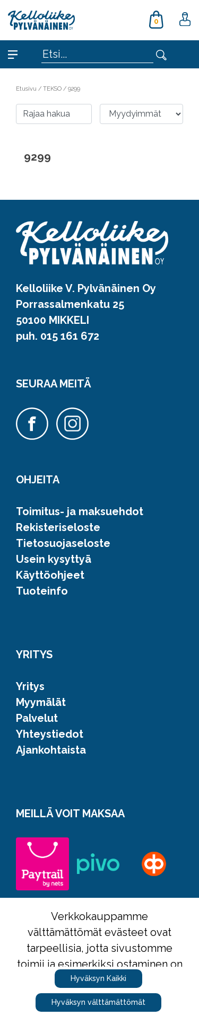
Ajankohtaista (51, 750)
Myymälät (41, 702)
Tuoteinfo (42, 591)
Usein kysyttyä (53, 559)
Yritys (30, 686)
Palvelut (37, 718)
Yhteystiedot (49, 734)
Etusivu (27, 88)
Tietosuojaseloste (63, 543)
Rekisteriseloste (58, 527)
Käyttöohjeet (50, 575)
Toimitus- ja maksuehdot (79, 511)
